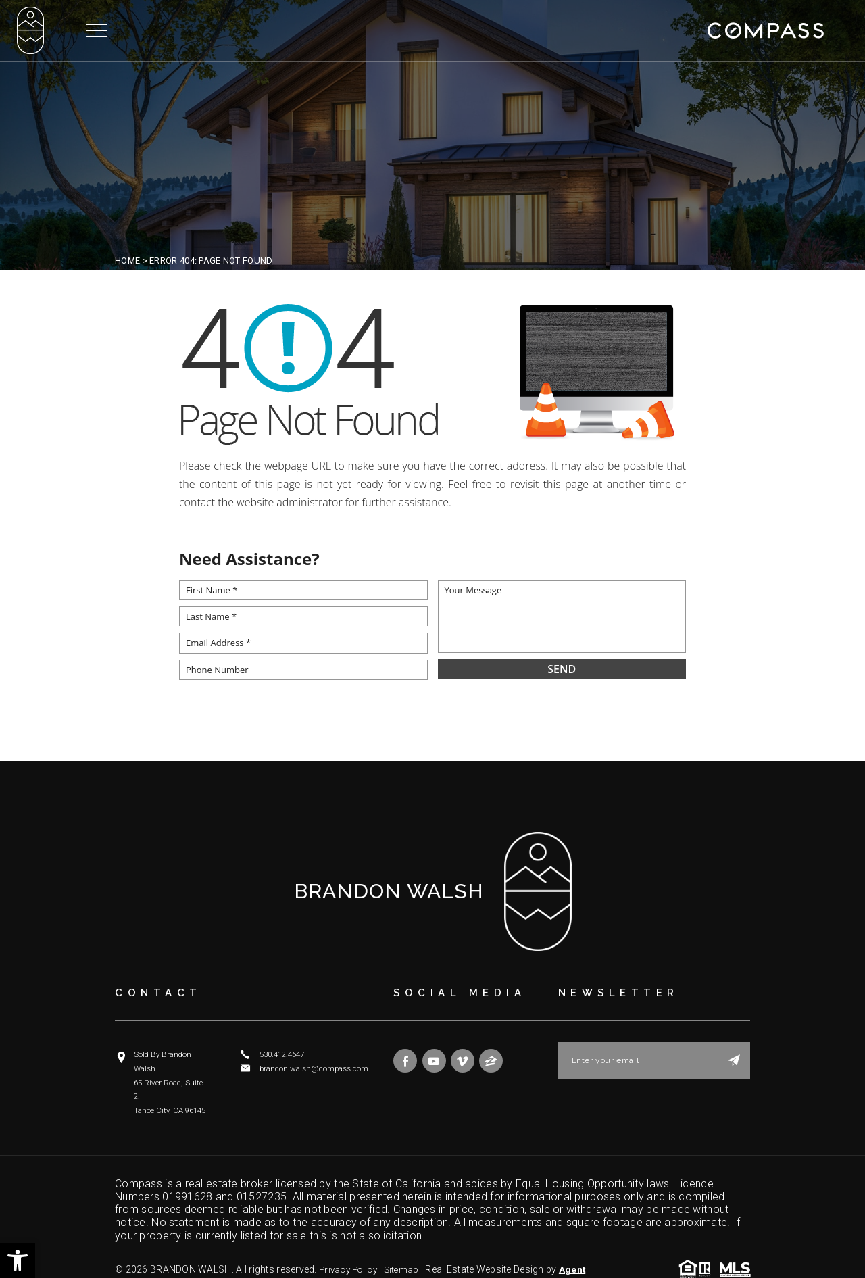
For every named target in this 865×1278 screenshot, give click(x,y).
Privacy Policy (350, 1239)
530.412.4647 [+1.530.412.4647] (282, 1054)
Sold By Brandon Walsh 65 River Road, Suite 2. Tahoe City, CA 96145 (172, 1067)
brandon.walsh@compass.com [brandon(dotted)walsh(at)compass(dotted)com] (312, 1067)
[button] (17, 1260)
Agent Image (144, 1250)
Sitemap (407, 1239)
